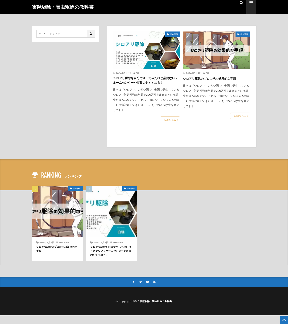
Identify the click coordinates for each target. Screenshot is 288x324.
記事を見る (170, 126)
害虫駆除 (174, 34)
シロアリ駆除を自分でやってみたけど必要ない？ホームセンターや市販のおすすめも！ (145, 83)
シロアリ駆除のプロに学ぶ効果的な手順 (215, 78)
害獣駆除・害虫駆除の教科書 (63, 7)
